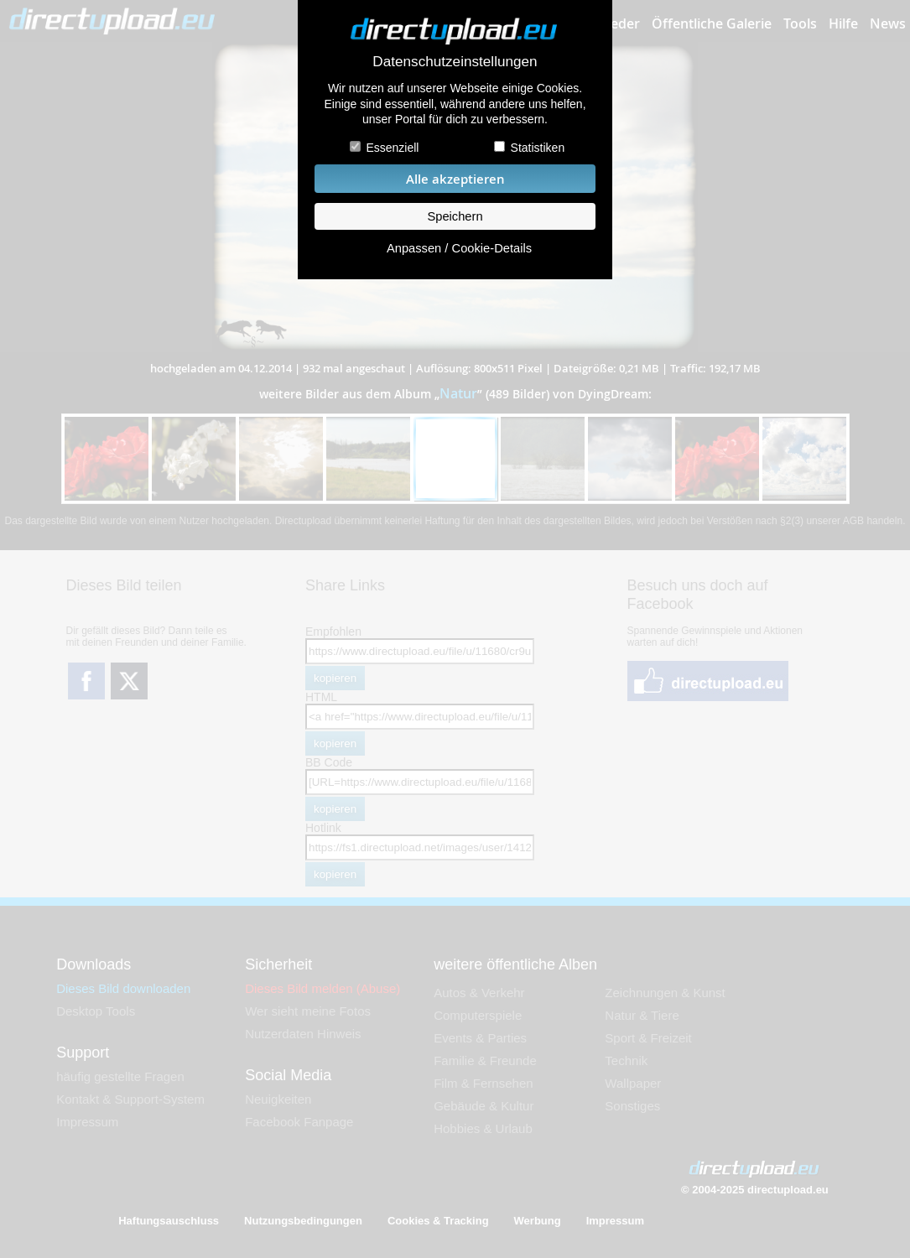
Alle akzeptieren (455, 179)
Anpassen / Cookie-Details (459, 248)
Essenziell (392, 147)
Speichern (454, 216)
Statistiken (538, 147)
